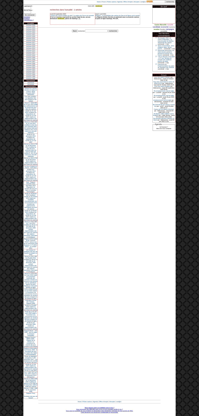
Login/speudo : (28, 6)
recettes (157, 29)
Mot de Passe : (28, 10)
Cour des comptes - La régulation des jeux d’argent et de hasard (31, 99)
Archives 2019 (30, 38)
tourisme (172, 27)
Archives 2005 (30, 65)
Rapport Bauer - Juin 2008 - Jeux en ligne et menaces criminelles (30, 333)
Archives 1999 (30, 76)
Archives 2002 (30, 71)
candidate (156, 27)
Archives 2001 (30, 73)
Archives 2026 (30, 25)
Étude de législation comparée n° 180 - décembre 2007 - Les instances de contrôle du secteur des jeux (30, 359)
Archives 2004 (30, 67)
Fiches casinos (111, 2)
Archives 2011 (30, 54)
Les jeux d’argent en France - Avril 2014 (30, 166)
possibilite (164, 31)
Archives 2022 (30, 33)
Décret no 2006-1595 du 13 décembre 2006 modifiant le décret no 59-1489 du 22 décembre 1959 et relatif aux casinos (30, 382)
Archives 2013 (30, 50)
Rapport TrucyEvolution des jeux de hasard (30, 396)
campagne (170, 29)
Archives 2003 (30, 69)
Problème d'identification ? (29, 19)
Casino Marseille (160, 25)
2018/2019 (30, 82)
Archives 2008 (30, 59)
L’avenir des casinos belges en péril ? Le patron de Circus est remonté (72, 15)
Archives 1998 (30, 78)
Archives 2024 (30, 29)
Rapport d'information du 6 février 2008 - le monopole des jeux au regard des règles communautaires (30, 351)
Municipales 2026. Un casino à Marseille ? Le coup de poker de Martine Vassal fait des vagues (166, 40)
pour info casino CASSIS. (162, 77)
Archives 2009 (30, 57)
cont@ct (143, 2)
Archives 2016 (30, 44)
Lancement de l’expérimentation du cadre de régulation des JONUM (166, 66)
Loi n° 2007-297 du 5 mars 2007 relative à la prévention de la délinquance (30, 375)
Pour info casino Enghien (162, 86)
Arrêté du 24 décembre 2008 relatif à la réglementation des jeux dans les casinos (30, 326)
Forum (104, 2)
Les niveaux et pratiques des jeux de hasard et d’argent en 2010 (30, 252)
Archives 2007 (30, 61)
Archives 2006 (30, 63)
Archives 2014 (30, 48)
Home (99, 2)
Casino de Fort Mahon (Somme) (164, 109)
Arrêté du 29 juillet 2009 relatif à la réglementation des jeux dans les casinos (30, 307)
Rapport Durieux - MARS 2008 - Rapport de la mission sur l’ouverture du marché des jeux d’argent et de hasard (30, 341)
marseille (170, 25)
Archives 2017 (30, 42)
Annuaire (136, 2)
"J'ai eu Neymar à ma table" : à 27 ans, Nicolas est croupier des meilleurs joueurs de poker (166, 59)
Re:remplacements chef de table (164, 91)
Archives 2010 (30, 56)
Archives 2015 (30, 46)
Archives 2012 (30, 52)
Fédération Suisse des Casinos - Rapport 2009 (30, 302)
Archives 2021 (30, 35)
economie (165, 27)
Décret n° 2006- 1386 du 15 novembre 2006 (30, 390)
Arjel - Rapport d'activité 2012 (30, 182)
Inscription (27, 17)
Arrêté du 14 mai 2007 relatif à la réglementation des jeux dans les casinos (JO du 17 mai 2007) (30, 367)
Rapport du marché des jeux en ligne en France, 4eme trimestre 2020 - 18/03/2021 (30, 91)
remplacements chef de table (162, 100)
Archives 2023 (30, 31)
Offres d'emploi (127, 2)
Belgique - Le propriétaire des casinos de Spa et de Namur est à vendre (117, 15)
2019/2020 (30, 84)
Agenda (119, 2)
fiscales (162, 29)
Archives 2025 (30, 27)
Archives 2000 (30, 75)
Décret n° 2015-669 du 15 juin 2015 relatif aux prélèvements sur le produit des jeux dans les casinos (30, 106)
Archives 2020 (30, 36)
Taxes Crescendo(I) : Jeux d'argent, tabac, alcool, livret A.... (166, 47)
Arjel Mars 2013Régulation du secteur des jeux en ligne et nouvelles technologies (31, 188)
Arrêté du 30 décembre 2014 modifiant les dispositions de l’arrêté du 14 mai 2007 (30, 138)
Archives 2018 (30, 40)
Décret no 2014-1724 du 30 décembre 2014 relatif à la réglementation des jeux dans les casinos (30, 161)
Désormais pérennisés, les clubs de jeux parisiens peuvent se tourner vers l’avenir (166, 53)
